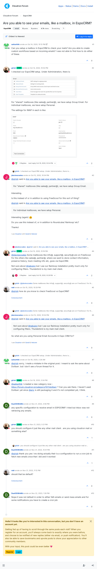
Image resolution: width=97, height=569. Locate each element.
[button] (3, 565)
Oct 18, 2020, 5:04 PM (38, 380)
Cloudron (18, 234)
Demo (76, 6)
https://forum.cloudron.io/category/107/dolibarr (34, 387)
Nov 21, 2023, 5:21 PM (39, 424)
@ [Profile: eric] (31, 390)
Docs (83, 6)
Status (68, 6)
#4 (93, 251)
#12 (92, 470)
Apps (60, 6)
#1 (93, 44)
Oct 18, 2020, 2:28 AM (36, 360)
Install (90, 6)
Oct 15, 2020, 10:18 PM (39, 251)
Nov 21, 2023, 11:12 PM (31, 470)
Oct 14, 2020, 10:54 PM (39, 68)
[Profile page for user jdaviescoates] (6, 177)
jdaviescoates (17, 175)
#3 (93, 175)
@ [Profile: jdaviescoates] (18, 255)
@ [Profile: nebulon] (31, 266)
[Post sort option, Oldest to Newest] (15, 36)
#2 (93, 68)
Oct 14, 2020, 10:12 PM (36, 44)
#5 (93, 287)
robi (13, 287)
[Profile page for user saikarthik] (6, 46)
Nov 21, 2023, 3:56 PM (41, 404)
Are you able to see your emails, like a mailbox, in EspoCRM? (55, 179)
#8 (93, 380)
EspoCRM (7, 28)
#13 (92, 493)
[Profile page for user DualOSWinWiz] (6, 406)
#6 (93, 315)
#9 (93, 404)
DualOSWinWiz (17, 404)
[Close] (91, 521)
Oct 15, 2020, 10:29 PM (32, 287)
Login (18, 552)
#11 (93, 450)
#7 (93, 360)
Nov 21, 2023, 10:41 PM (41, 450)
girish (13, 68)
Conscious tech (16, 298)
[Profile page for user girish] (6, 70)
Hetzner (34, 234)
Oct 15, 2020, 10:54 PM (40, 315)
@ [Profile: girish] (14, 179)
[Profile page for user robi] (6, 289)
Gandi (27, 234)
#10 (92, 424)
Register (9, 552)
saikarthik (15, 44)
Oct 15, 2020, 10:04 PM (40, 175)
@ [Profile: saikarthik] (16, 384)
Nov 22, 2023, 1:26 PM (41, 493)
